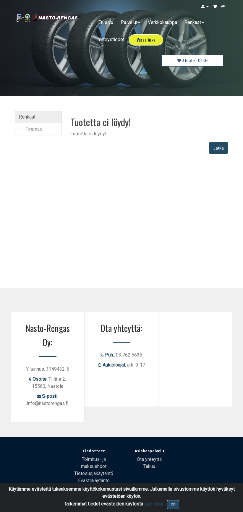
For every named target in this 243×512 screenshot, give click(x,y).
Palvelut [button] (130, 22)
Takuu (149, 466)
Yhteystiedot (111, 39)
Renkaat (27, 117)
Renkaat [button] (194, 22)
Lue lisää (154, 504)
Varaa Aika (146, 39)
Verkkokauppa (162, 22)
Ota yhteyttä (149, 459)
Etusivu (105, 22)
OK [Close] (173, 504)
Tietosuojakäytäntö (93, 473)
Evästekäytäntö (94, 480)
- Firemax (30, 129)
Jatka (218, 148)
